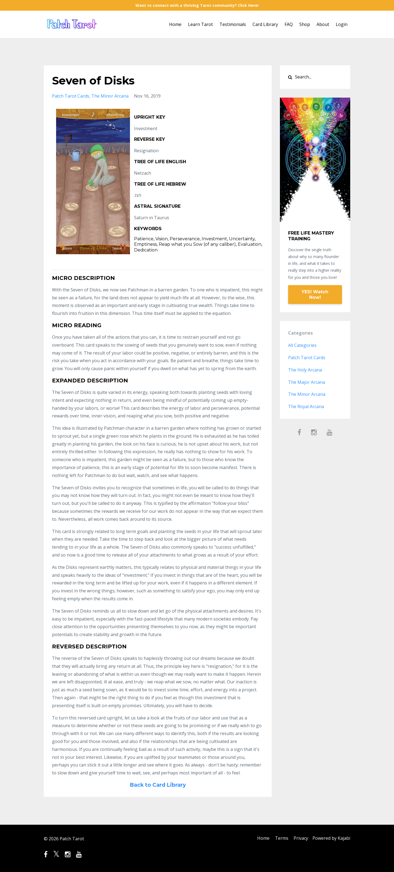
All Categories (302, 345)
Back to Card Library (157, 785)
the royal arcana (306, 406)
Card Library (265, 24)
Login (341, 24)
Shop (304, 24)
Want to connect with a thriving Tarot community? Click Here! (197, 5)
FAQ (289, 24)
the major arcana (306, 382)
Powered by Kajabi (331, 838)
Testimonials (232, 24)
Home (175, 24)
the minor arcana (110, 96)
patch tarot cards (70, 96)
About (323, 24)
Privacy (299, 838)
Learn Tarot (200, 24)
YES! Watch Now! (315, 294)
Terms (279, 838)
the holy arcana (305, 370)
